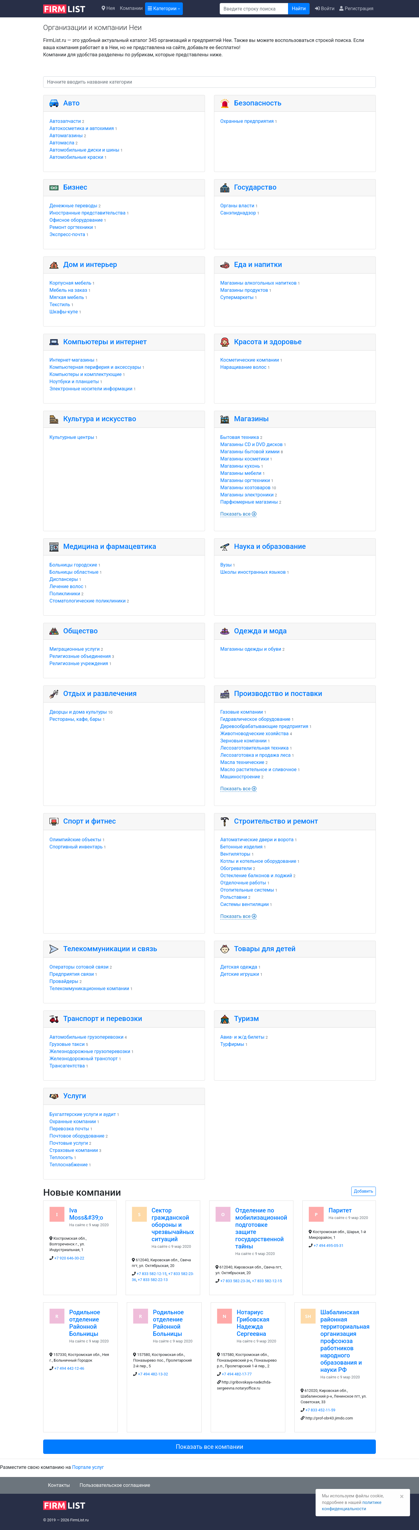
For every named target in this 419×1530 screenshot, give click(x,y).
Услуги (74, 1096)
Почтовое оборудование (76, 1136)
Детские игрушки (239, 974)
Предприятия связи (71, 974)
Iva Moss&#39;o (86, 1214)
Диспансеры (63, 579)
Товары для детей (265, 949)
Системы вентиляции (244, 904)
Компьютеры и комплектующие (85, 374)
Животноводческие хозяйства (254, 733)
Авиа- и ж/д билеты (242, 1037)
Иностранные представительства (87, 213)
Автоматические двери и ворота (256, 839)
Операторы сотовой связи (78, 967)
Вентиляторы (235, 854)
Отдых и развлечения (100, 693)
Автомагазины (66, 135)
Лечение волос (66, 586)
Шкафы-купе (63, 312)
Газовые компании (241, 712)
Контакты (59, 1485)
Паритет (340, 1210)
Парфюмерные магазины (249, 502)
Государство (255, 187)
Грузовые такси (67, 1044)
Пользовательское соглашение (114, 1485)
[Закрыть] (402, 1496)
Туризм (246, 1018)
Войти (324, 8)
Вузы (226, 565)
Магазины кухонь (240, 466)
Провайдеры (63, 981)
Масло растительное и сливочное (258, 769)
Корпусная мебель (70, 283)
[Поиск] (254, 8)
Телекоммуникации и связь (110, 949)
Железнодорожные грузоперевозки (89, 1051)
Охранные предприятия (247, 121)
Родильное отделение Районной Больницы (84, 1323)
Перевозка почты (69, 1129)
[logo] (68, 8)
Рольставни (233, 897)
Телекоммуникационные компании (89, 988)
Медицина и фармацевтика (109, 546)
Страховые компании (73, 1150)
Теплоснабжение (68, 1164)
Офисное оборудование (76, 220)
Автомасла (61, 143)
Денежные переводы (73, 206)
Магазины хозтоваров (245, 487)
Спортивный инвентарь (76, 847)
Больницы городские (73, 565)
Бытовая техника (239, 437)
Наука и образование (270, 546)
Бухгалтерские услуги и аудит (82, 1114)
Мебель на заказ (68, 290)
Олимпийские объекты (75, 839)
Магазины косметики (244, 459)
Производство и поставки (278, 693)
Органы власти (237, 206)
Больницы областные (74, 572)
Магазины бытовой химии (250, 451)
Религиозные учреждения (78, 663)
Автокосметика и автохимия (81, 128)
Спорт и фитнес (89, 821)
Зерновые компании (243, 741)
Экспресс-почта (67, 234)
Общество (80, 631)
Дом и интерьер (90, 264)
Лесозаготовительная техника (254, 748)
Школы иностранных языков (253, 572)
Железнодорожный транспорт (83, 1058)
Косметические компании (249, 360)
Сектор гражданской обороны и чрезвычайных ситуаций (173, 1225)
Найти (299, 8)
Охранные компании (72, 1121)
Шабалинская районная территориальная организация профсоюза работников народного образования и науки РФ (345, 1341)
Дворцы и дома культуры (78, 712)
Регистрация (356, 8)
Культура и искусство (99, 419)
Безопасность (257, 103)
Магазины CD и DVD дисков (251, 444)
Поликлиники (64, 593)
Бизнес (75, 187)
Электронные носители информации (90, 389)
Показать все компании (209, 1446)
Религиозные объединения (80, 656)
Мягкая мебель (66, 297)
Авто (71, 103)
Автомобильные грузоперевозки (86, 1037)
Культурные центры (71, 437)
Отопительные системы (247, 890)
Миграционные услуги (74, 649)
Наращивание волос (243, 367)
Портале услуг (88, 1467)
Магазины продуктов (244, 290)
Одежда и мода (260, 631)
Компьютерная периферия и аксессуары (95, 367)
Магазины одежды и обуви (250, 649)
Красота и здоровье (268, 342)
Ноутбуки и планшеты (74, 381)
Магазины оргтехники (245, 480)
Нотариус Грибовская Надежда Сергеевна (253, 1323)
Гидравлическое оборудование (255, 719)
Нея (108, 8)
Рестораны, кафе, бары (75, 719)
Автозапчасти (65, 121)
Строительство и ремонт (276, 821)
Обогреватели (236, 868)
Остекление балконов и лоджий (256, 875)
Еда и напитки (258, 264)
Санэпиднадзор (238, 213)
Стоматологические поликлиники (87, 601)
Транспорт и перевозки (102, 1018)
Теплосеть (61, 1157)
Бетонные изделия (241, 847)
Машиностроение (240, 777)
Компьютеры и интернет (105, 342)
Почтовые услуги (68, 1143)
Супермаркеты (237, 297)
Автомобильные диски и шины (84, 150)
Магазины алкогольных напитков (258, 283)
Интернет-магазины (71, 360)
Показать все (238, 514)
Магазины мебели (240, 473)
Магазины (251, 419)
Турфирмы (232, 1044)
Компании (131, 8)
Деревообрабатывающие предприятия (264, 726)
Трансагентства (67, 1066)
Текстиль (59, 304)
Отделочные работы (243, 883)
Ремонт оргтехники (71, 227)
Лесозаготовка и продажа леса (255, 755)
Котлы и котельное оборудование (258, 861)
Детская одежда (238, 967)
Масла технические (242, 762)
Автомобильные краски (76, 157)
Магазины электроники (247, 495)
